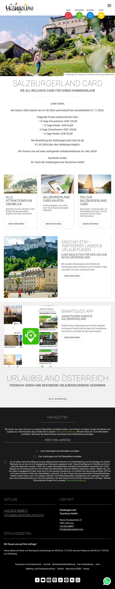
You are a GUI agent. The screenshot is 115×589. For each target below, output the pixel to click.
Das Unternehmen (85, 564)
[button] (68, 15)
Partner (60, 568)
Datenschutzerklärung (66, 431)
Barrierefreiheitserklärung (63, 564)
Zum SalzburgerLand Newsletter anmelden (59, 451)
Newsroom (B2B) (73, 568)
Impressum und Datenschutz (28, 564)
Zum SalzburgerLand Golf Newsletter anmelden (59, 456)
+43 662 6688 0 (67, 526)
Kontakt (46, 564)
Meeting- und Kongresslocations (40, 568)
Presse (86, 568)
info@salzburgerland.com (71, 529)
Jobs (97, 564)
